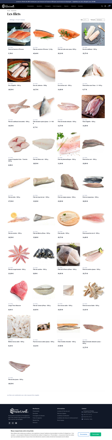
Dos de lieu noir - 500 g (64, 85)
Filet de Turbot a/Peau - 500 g (41, 305)
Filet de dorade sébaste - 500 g (67, 121)
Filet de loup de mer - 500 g (41, 197)
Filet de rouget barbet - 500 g (16, 269)
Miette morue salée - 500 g (16, 341)
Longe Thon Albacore (14, 305)
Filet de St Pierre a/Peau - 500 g (67, 269)
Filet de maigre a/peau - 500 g (66, 197)
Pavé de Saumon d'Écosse (16, 49)
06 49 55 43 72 (87, 416)
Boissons (35, 422)
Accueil (8, 10)
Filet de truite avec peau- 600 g (67, 49)
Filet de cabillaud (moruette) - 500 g (18, 121)
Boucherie (35, 413)
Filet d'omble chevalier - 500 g (67, 341)
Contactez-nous (88, 419)
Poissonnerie (13, 10)
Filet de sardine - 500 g (40, 269)
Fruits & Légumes (37, 418)
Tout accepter (95, 434)
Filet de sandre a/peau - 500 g (91, 269)
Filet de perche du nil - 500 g (91, 233)
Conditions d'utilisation (63, 415)
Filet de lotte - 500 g (14, 197)
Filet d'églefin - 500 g (89, 121)
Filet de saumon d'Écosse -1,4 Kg (42, 49)
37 (85, 19)
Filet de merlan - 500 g (14, 233)
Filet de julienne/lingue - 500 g (67, 159)
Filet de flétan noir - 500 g (40, 159)
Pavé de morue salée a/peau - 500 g (43, 341)
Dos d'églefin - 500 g (14, 85)
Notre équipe (60, 420)
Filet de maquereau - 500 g (90, 197)
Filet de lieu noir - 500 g (89, 159)
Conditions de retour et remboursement (67, 418)
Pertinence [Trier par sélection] (100, 19)
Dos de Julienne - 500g (40, 85)
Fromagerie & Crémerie (39, 415)
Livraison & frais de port (63, 411)
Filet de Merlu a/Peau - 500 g (41, 233)
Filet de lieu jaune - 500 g (15, 379)
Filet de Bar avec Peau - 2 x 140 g (92, 85)
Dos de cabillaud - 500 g (90, 49)
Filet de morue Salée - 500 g (91, 305)
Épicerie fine (36, 420)
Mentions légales (61, 413)
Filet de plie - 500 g (63, 233)
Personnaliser (83, 434)
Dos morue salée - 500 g (65, 305)
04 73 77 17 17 (88, 414)
